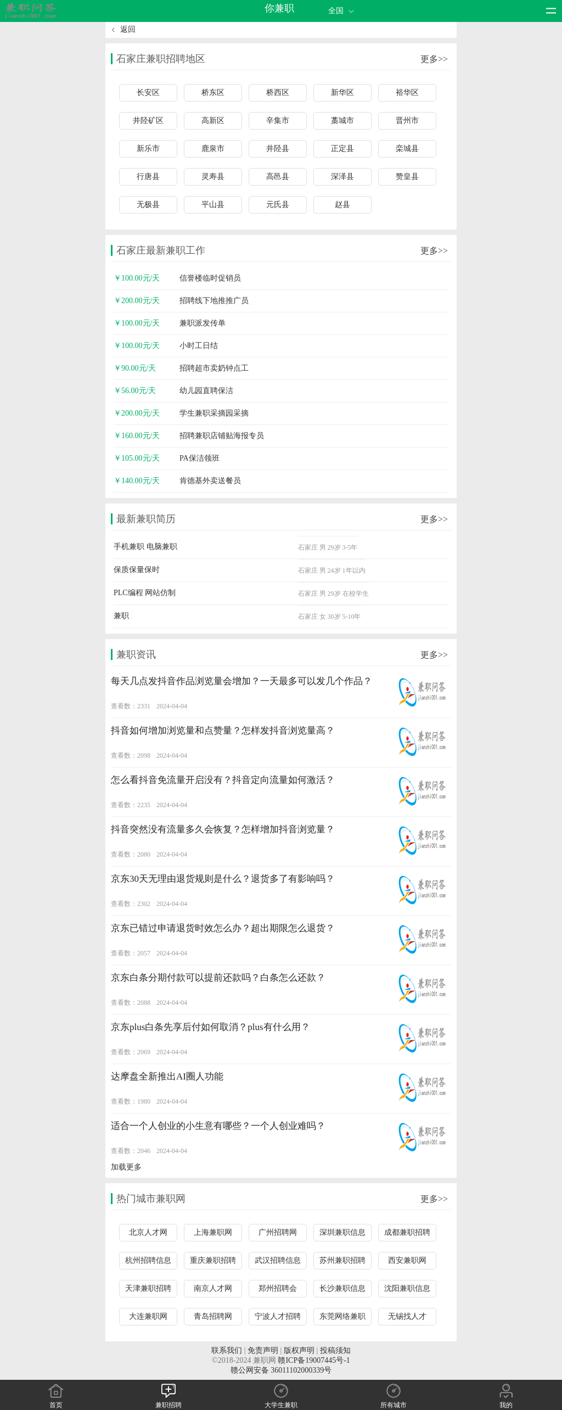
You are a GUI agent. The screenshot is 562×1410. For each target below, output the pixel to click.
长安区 (148, 92)
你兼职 (279, 8)
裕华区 (407, 92)
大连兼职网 (148, 1316)
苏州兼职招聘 (342, 1260)
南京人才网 (213, 1288)
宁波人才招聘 (278, 1316)
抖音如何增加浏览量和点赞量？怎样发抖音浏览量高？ (223, 730)
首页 (56, 1401)
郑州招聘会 (277, 1288)
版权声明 (299, 1350)
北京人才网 (148, 1232)
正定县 (342, 148)
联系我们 (226, 1350)
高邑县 (277, 176)
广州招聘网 (277, 1232)
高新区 (212, 120)
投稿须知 (335, 1350)
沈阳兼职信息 (407, 1288)
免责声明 (263, 1350)
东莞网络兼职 (342, 1316)
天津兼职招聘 (148, 1288)
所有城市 (393, 1401)
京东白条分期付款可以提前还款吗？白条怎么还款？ (218, 977)
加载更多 (126, 1167)
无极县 (148, 204)
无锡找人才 (407, 1316)
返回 (128, 29)
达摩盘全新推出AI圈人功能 (167, 1076)
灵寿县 (212, 176)
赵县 (342, 204)
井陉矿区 (148, 120)
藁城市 (342, 120)
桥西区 (277, 92)
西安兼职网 (407, 1260)
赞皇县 (407, 176)
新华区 (342, 92)
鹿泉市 (212, 148)
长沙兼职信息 (342, 1288)
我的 (506, 1401)
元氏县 (277, 204)
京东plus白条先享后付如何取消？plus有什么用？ (210, 1027)
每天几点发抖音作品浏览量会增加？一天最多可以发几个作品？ (241, 681)
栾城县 (407, 148)
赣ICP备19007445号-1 (314, 1360)
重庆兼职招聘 (213, 1260)
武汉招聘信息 (278, 1260)
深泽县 (342, 176)
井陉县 (277, 148)
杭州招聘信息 (148, 1260)
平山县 (212, 204)
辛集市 (277, 120)
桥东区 (212, 92)
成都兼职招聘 (407, 1232)
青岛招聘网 (213, 1316)
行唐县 (148, 176)
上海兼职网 (213, 1232)
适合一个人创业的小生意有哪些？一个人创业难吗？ (218, 1126)
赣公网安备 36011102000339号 (281, 1370)
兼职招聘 (168, 1401)
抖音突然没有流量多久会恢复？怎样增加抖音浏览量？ (223, 829)
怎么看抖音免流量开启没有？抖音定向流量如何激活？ (223, 780)
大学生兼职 (281, 1401)
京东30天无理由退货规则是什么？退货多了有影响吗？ (223, 879)
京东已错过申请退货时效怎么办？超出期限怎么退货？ (223, 928)
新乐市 (148, 148)
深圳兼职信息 (342, 1232)
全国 (342, 11)
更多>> (434, 59)
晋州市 (407, 120)
